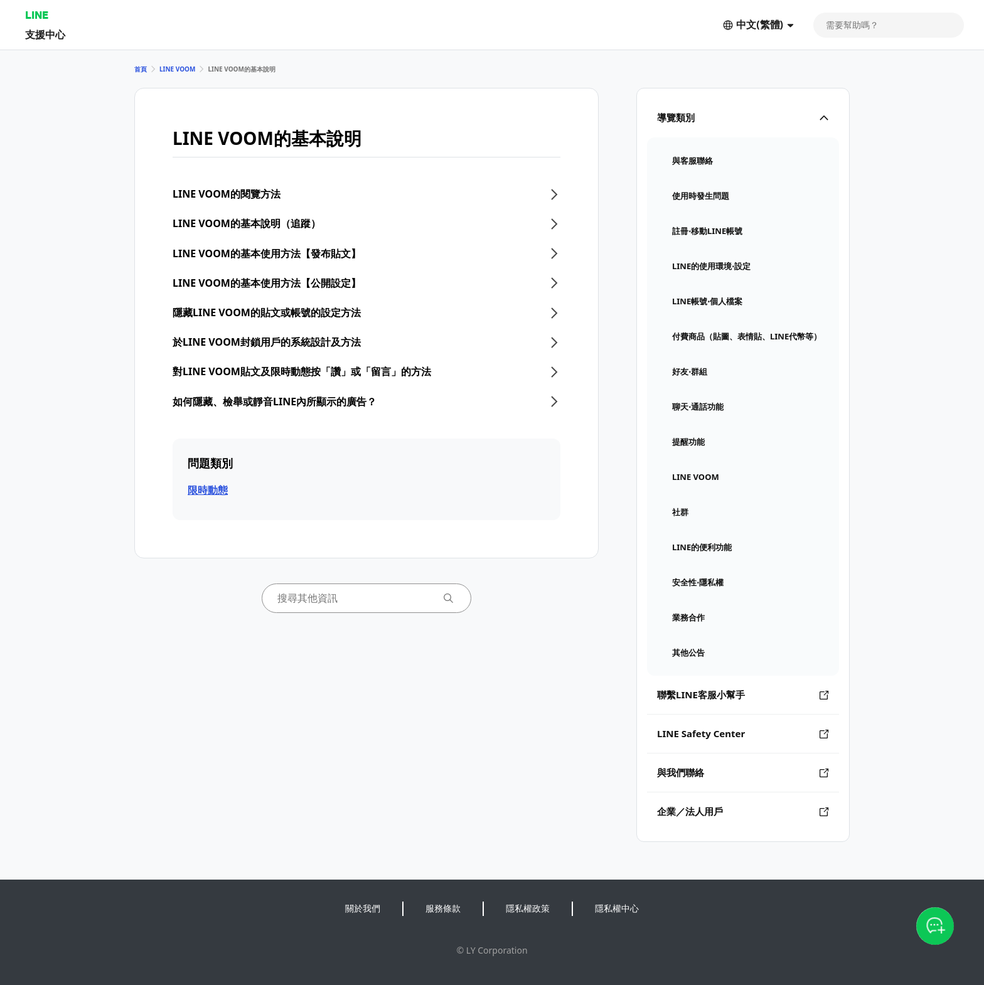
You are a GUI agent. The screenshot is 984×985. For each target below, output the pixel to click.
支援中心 (45, 34)
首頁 (140, 69)
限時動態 (208, 490)
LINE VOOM (177, 69)
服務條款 (443, 908)
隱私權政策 (528, 908)
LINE (36, 14)
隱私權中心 (617, 908)
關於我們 (362, 908)
